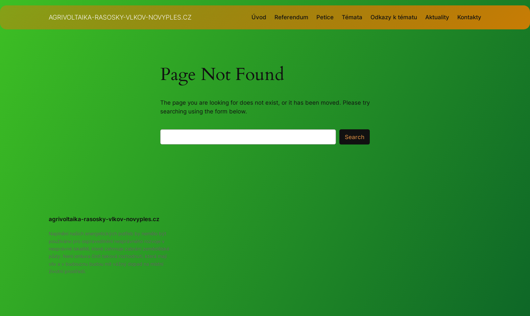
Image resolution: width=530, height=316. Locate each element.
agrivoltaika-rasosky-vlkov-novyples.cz (120, 17)
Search (354, 137)
